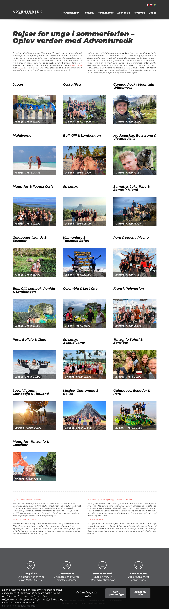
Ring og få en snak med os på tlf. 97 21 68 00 (30, 571)
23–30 (79, 65)
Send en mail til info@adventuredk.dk (102, 571)
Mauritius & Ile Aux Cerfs (38, 192)
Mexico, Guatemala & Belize (81, 380)
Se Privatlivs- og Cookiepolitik (19, 606)
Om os (152, 12)
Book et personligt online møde (138, 571)
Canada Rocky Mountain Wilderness (128, 106)
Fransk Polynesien (128, 294)
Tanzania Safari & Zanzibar (125, 338)
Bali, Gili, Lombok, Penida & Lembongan (36, 287)
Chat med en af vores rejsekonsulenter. (66, 571)
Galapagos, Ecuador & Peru (126, 380)
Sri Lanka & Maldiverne (77, 332)
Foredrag (139, 12)
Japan (18, 93)
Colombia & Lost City (80, 291)
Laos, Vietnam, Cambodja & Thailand (31, 378)
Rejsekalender (70, 12)
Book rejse (123, 12)
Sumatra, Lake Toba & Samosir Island (128, 199)
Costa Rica (69, 101)
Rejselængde (106, 12)
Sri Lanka (73, 195)
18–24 (72, 65)
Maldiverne (24, 135)
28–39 (20, 68)
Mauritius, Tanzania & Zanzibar (31, 434)
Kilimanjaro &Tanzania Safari (73, 244)
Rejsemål (88, 12)
